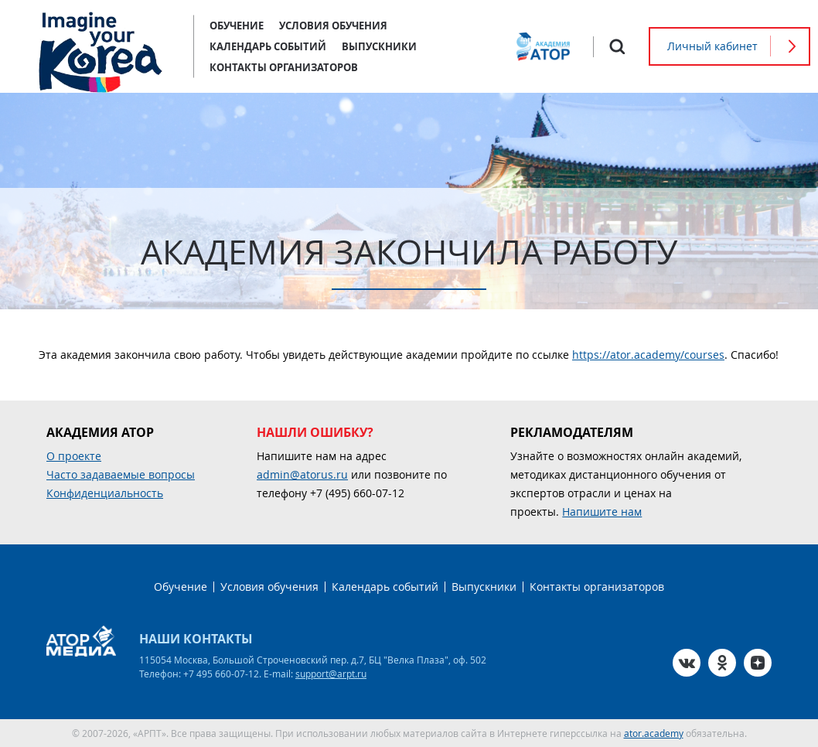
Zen (758, 663)
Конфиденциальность (104, 493)
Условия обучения (333, 25)
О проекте (73, 456)
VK (686, 663)
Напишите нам (602, 511)
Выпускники (379, 46)
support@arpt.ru (330, 673)
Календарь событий (268, 46)
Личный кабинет (712, 46)
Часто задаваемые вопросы (120, 474)
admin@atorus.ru (302, 474)
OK (722, 663)
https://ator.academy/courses (648, 354)
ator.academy (653, 733)
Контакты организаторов (284, 67)
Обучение (237, 25)
